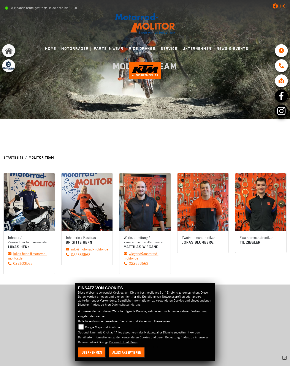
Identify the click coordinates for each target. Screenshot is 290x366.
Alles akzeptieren (126, 352)
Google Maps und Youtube (102, 327)
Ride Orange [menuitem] (142, 49)
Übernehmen (92, 352)
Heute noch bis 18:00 (62, 7)
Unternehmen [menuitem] (197, 49)
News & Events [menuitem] (233, 49)
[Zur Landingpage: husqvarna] (8, 65)
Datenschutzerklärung (126, 305)
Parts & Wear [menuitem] (109, 49)
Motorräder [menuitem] (75, 49)
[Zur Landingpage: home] (8, 50)
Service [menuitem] (169, 49)
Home (50, 49)
